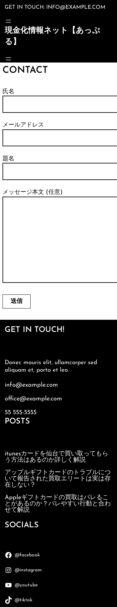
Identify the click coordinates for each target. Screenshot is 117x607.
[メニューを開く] (8, 21)
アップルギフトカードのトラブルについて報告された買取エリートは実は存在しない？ (58, 478)
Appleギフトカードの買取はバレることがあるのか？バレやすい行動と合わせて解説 (58, 503)
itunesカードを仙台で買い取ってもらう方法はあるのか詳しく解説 (56, 457)
